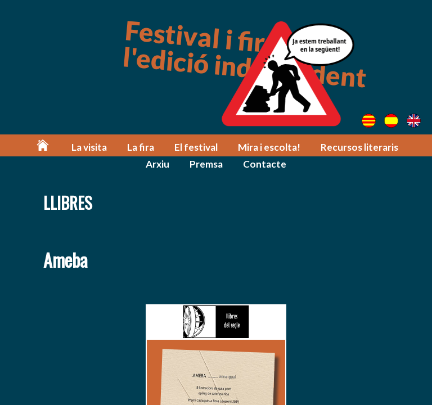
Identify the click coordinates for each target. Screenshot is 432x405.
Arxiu (157, 164)
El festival (196, 147)
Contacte (264, 164)
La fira (140, 147)
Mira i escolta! (269, 147)
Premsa (206, 164)
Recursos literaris (359, 147)
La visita (89, 147)
